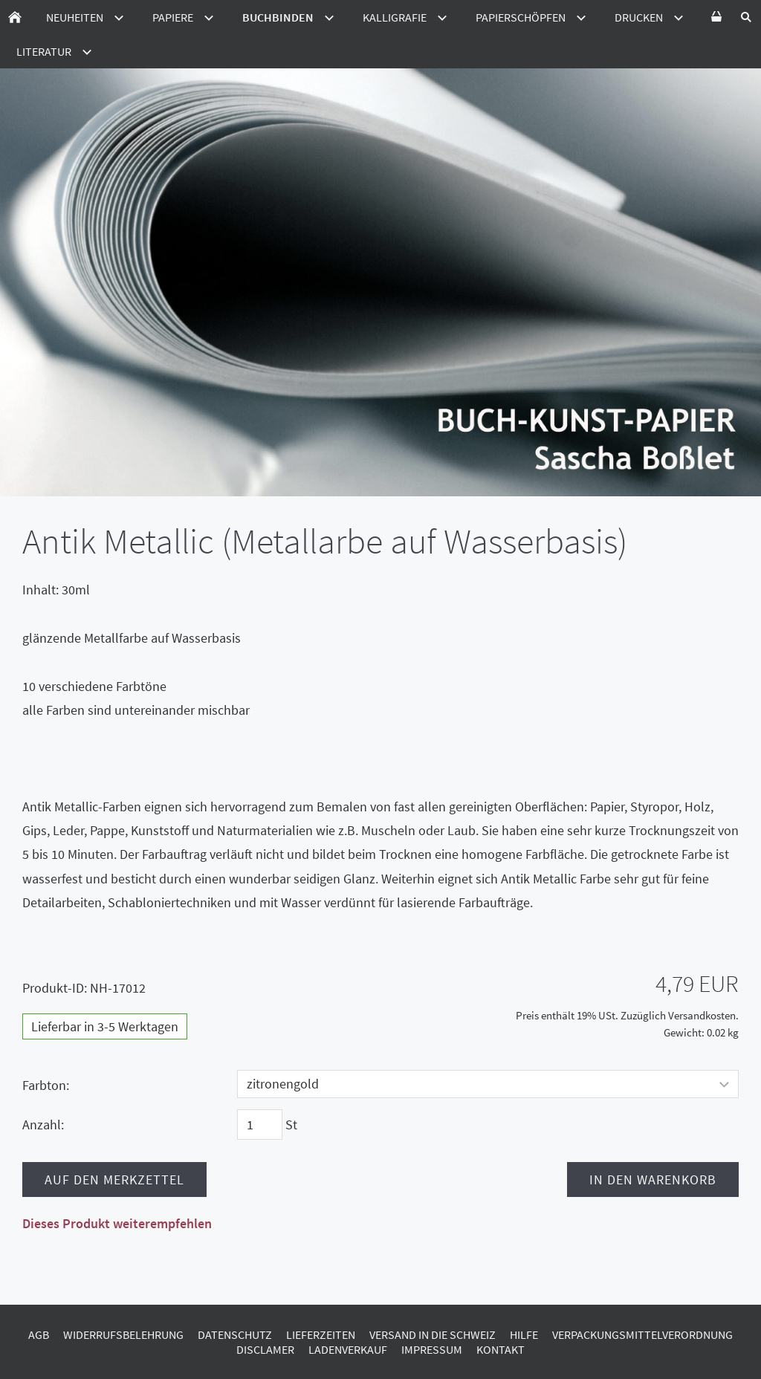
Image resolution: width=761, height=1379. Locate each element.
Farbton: (45, 1085)
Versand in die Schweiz (432, 1334)
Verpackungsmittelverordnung (642, 1334)
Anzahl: (43, 1124)
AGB (38, 1334)
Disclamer (265, 1349)
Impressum (431, 1349)
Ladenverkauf (347, 1349)
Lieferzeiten (320, 1334)
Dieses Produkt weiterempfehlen (117, 1223)
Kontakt (500, 1349)
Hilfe (524, 1334)
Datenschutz (235, 1334)
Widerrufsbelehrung (123, 1334)
